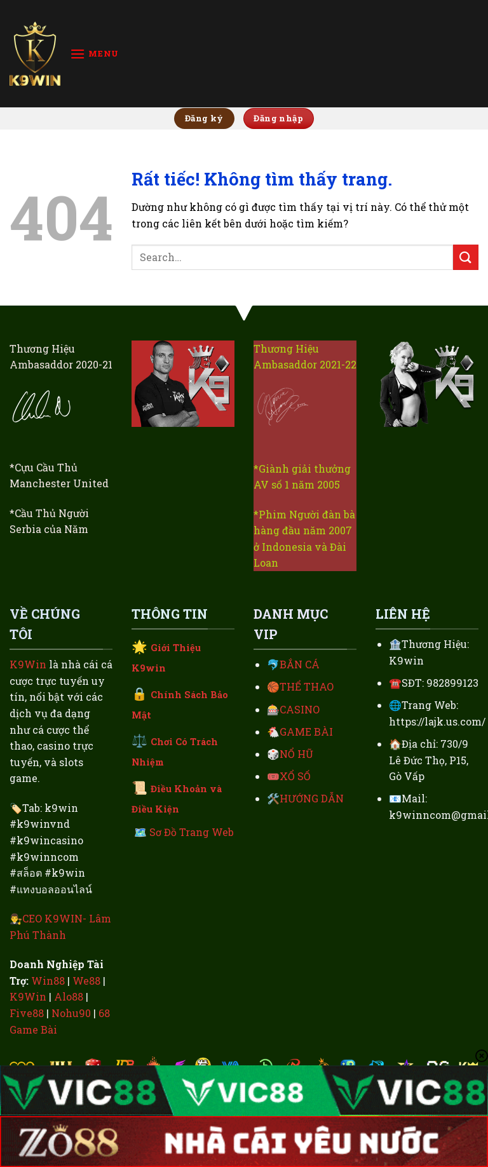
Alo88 (68, 996)
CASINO (300, 709)
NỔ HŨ (296, 753)
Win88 (48, 980)
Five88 (27, 1013)
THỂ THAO (307, 686)
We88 (86, 980)
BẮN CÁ (300, 664)
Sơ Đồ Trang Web (191, 832)
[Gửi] (465, 257)
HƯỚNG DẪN (312, 798)
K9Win (28, 664)
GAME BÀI (306, 731)
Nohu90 (71, 1013)
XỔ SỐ (295, 776)
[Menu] (94, 53)
